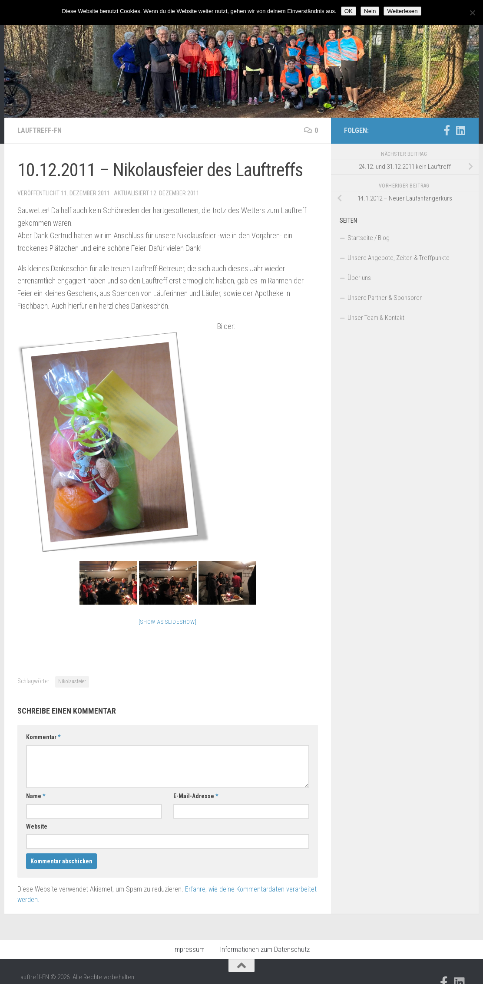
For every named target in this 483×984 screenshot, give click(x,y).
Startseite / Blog (368, 238)
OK (348, 11)
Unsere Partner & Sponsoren (385, 298)
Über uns (359, 278)
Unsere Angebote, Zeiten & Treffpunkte (398, 258)
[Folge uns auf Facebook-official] (446, 130)
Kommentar (43, 737)
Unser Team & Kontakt (375, 318)
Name (35, 796)
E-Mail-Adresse (195, 796)
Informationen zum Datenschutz (265, 949)
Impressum (189, 949)
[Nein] (472, 12)
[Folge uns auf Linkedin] (460, 130)
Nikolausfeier (72, 681)
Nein (370, 11)
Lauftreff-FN (39, 130)
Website (36, 826)
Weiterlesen (402, 11)
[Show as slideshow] (167, 622)
